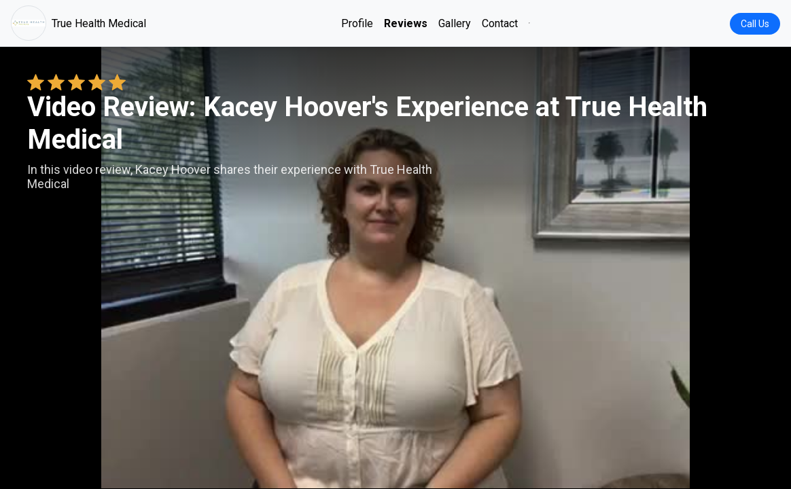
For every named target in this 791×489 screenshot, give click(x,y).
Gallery (454, 23)
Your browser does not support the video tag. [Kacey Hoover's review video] (395, 267)
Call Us (755, 23)
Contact (500, 23)
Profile (357, 23)
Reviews (405, 23)
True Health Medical (78, 23)
